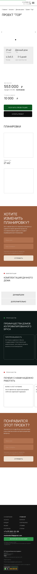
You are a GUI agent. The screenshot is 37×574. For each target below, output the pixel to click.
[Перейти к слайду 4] (21, 39)
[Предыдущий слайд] (1, 32)
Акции (6, 525)
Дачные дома (20, 9)
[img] (6, 3)
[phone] (18, 246)
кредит (6, 522)
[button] (18, 114)
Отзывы (22, 525)
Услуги (6, 520)
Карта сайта (7, 559)
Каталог (11, 9)
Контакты (7, 528)
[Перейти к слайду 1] (15, 39)
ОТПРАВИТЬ (18, 258)
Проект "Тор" (30, 9)
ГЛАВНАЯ (23, 517)
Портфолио (24, 522)
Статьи (22, 528)
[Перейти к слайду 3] (19, 39)
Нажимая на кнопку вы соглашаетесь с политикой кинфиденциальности (14, 252)
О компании (8, 517)
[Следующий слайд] (35, 32)
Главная (4, 9)
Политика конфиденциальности (13, 562)
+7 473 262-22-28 (26, 3)
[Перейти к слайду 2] (17, 39)
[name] (18, 240)
